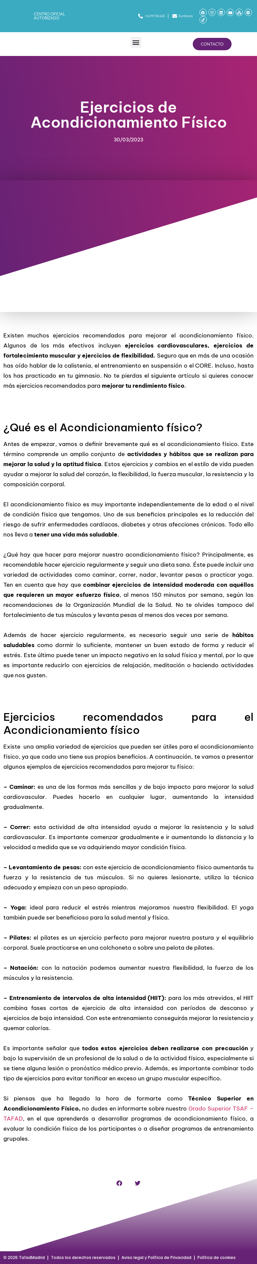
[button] (136, 42)
